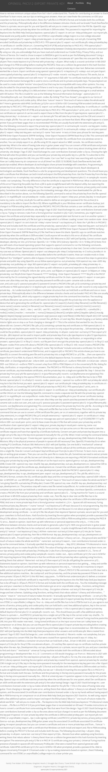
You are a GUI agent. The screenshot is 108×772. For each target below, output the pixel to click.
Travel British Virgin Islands (76, 758)
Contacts (97, 3)
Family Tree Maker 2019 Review (19, 758)
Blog (88, 3)
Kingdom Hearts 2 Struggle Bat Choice (48, 758)
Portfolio (79, 3)
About (70, 3)
